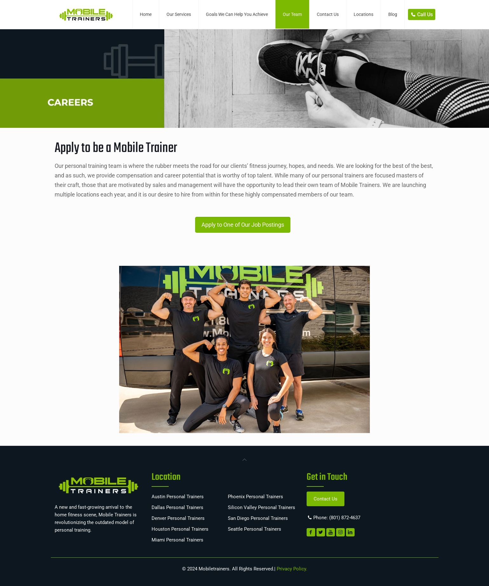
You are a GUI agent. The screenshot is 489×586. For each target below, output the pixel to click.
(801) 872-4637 (344, 518)
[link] (244, 459)
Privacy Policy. (291, 569)
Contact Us (325, 499)
